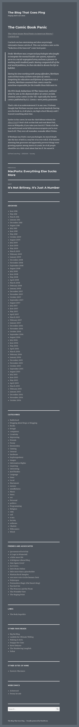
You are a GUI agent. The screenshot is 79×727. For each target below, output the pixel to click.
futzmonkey (15, 446)
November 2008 (16, 263)
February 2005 (16, 389)
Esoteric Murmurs (17, 671)
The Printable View (18, 592)
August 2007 (15, 303)
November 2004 (16, 397)
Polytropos (14, 580)
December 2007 (16, 291)
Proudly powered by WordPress (37, 721)
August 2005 (15, 372)
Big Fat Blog (15, 634)
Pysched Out (15, 586)
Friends (13, 440)
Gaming (13, 449)
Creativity (14, 434)
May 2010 (14, 234)
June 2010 (14, 231)
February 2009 (16, 254)
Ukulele (13, 526)
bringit (13, 429)
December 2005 (16, 360)
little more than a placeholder (22, 572)
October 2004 (15, 400)
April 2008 (14, 280)
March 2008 (15, 283)
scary (12, 517)
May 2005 (14, 380)
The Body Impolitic (18, 614)
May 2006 (14, 346)
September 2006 (16, 334)
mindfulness (15, 489)
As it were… (14, 566)
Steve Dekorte (15, 646)
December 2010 (16, 223)
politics (13, 503)
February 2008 (16, 286)
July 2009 (14, 243)
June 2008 (14, 274)
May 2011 (13, 214)
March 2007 (15, 317)
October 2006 (15, 331)
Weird (12, 532)
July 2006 (14, 340)
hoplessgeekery (16, 457)
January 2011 (15, 220)
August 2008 (15, 268)
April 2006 (14, 349)
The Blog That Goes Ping (26, 12)
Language (14, 474)
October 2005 (15, 366)
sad (11, 515)
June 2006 (14, 343)
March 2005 (15, 386)
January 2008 (15, 289)
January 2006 (15, 357)
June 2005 (14, 377)
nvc (11, 497)
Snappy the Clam (17, 643)
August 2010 (15, 225)
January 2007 (15, 323)
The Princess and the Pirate (21, 589)
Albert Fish (12, 122)
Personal (13, 500)
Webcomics (14, 529)
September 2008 (16, 266)
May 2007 (14, 311)
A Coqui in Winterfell (18, 554)
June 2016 (14, 211)
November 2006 (16, 329)
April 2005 (14, 383)
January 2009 (15, 257)
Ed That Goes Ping (14, 153)
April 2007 (14, 314)
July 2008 (14, 271)
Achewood (14, 691)
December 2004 (16, 395)
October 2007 (15, 297)
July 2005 (14, 374)
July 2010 (13, 228)
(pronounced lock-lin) (19, 552)
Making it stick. (16, 640)
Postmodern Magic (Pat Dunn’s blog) (25, 583)
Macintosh (14, 483)
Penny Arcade (15, 694)
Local (12, 480)
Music (12, 492)
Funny (12, 443)
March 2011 (14, 217)
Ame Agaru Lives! (17, 563)
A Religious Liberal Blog (20, 560)
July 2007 (14, 306)
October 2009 (15, 237)
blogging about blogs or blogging (23, 423)
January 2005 (15, 392)
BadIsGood (14, 420)
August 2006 (15, 337)
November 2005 (16, 363)
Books (12, 426)
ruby (12, 512)
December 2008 (16, 260)
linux (12, 477)
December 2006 (16, 326)
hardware (14, 454)
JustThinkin (15, 472)
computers (14, 431)
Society (32, 153)
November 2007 (16, 294)
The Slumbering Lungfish (20, 648)
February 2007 (16, 320)
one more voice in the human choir (24, 577)
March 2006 (15, 352)
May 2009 (14, 248)
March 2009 (15, 251)
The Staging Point (17, 595)
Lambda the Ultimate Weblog (22, 637)
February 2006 (16, 354)
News (12, 495)
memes (13, 486)
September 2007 (16, 300)
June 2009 (14, 246)
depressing (14, 437)
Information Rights (18, 463)
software (13, 523)
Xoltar (12, 651)
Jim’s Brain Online (17, 569)
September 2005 (16, 369)
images (13, 460)
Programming (16, 506)
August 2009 (15, 240)
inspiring (14, 466)
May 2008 (14, 277)
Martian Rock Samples (19, 574)
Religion (13, 509)
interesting (14, 469)
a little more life (16, 557)
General (13, 452)
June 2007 (14, 309)
